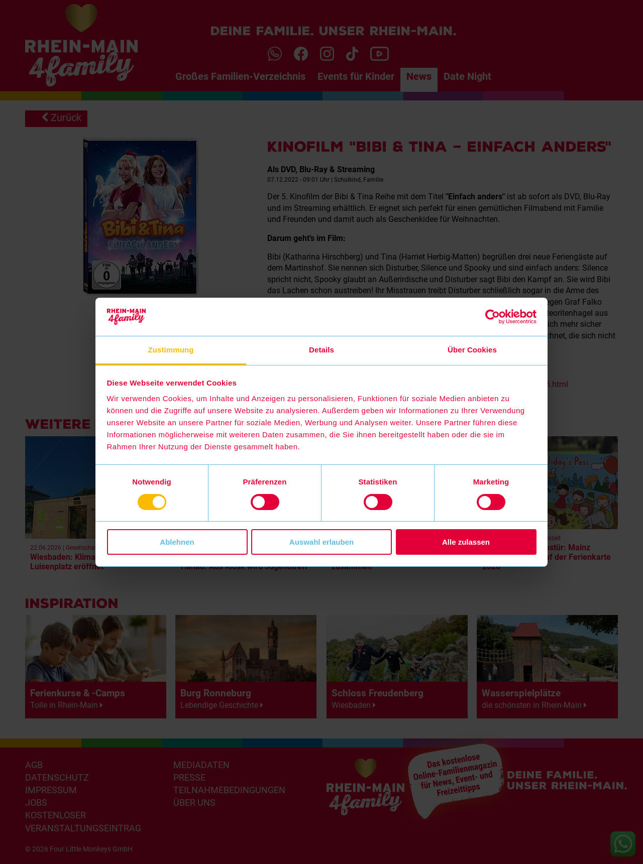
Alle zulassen (466, 542)
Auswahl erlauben (321, 542)
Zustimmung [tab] (171, 349)
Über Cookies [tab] (472, 349)
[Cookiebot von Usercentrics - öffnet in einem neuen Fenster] (493, 316)
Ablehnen (177, 542)
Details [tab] (321, 349)
